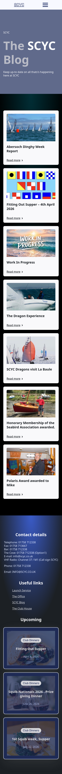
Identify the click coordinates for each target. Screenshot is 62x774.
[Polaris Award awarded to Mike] (31, 461)
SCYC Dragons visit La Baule (29, 369)
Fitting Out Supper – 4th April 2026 (31, 206)
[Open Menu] (45, 4)
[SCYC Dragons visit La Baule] (31, 350)
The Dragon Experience (26, 316)
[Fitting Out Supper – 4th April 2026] (31, 185)
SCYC (19, 4)
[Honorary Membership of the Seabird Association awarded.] (31, 403)
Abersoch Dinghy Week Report (26, 149)
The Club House (22, 608)
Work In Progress (21, 262)
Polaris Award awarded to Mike (28, 483)
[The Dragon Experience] (31, 296)
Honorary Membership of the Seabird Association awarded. (31, 425)
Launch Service (21, 590)
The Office (18, 596)
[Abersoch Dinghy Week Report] (31, 127)
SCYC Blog (18, 602)
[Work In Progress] (31, 243)
